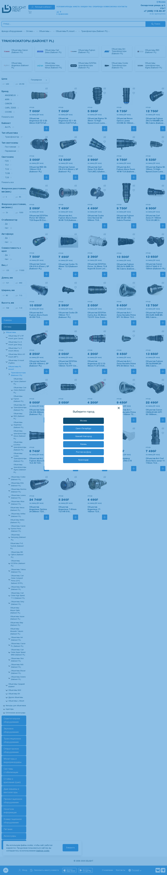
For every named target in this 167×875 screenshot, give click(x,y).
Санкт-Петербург (83, 429)
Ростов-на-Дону (83, 452)
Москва (83, 421)
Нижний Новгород (83, 436)
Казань (83, 444)
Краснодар (83, 460)
